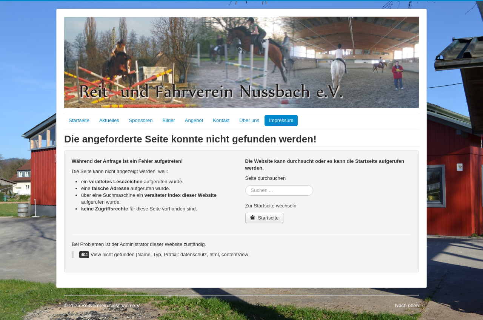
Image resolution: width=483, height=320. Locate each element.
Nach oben (407, 305)
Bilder (169, 120)
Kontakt (221, 120)
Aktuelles (109, 120)
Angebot (194, 120)
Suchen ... (245, 185)
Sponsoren (141, 120)
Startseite (79, 120)
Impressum (281, 120)
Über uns (249, 120)
